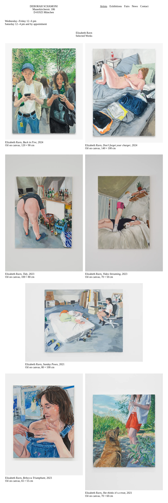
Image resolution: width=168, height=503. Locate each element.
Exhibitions (115, 6)
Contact (144, 6)
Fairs (127, 6)
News (135, 6)
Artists (103, 6)
